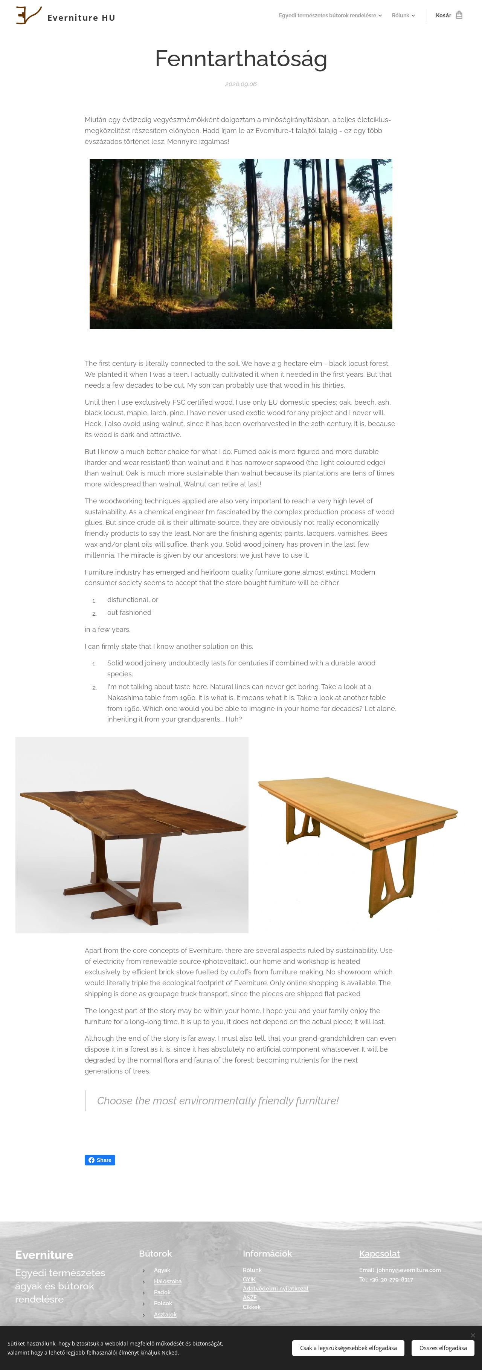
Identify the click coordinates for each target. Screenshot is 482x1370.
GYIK (249, 1279)
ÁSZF (250, 1297)
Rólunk (252, 1270)
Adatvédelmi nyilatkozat (276, 1288)
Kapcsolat (379, 1253)
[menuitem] (325, 15)
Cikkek (252, 1307)
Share (99, 1160)
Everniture (44, 1254)
